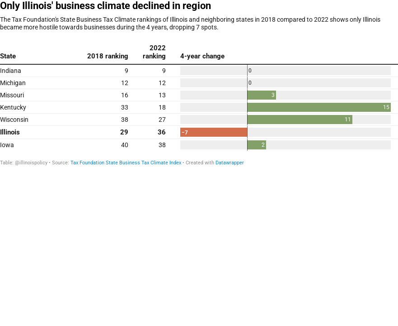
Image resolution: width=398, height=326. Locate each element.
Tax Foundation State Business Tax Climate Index (125, 163)
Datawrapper (229, 163)
